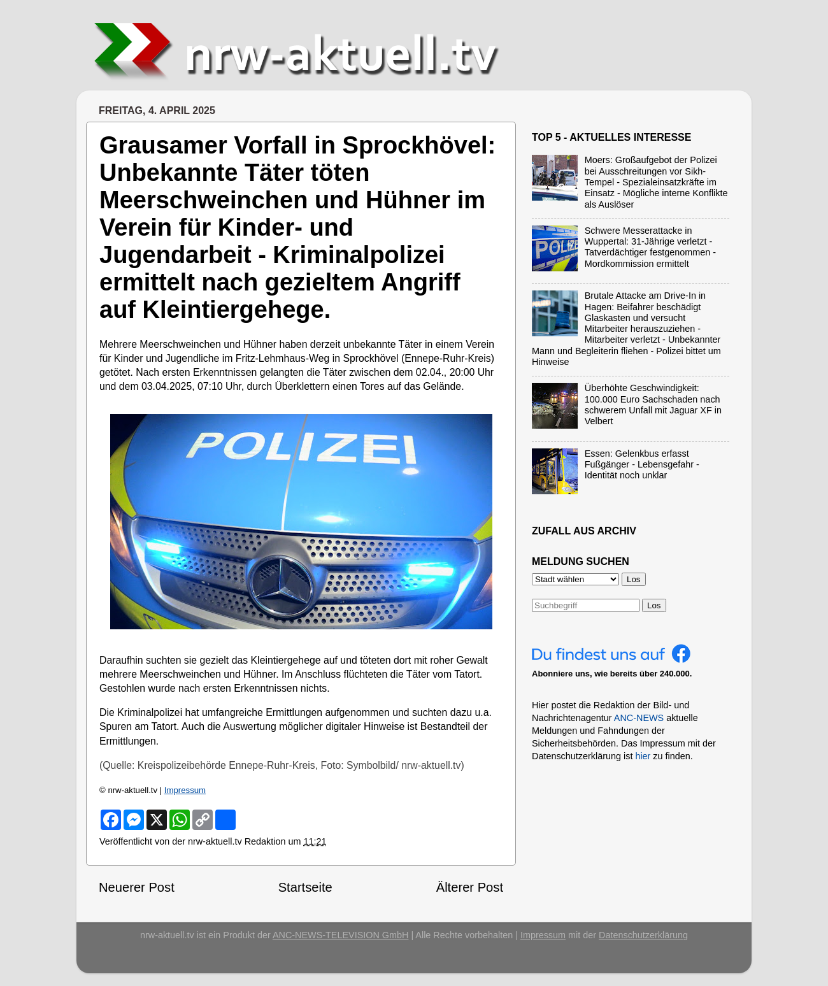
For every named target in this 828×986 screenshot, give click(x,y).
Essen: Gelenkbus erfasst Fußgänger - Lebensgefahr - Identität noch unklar (642, 464)
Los (654, 605)
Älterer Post (469, 887)
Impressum (185, 790)
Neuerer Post (137, 887)
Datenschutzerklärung (643, 935)
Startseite (305, 887)
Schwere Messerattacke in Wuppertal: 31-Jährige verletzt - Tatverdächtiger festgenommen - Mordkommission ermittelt (650, 247)
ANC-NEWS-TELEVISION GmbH (341, 935)
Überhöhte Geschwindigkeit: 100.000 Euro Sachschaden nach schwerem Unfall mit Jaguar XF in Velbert (653, 404)
